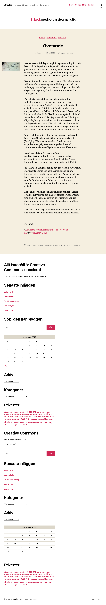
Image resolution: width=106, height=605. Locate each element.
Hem (71, 5)
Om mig (77, 5)
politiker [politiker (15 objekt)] (33, 420)
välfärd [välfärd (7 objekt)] (24, 425)
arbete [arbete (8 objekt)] (6, 412)
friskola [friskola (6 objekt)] (44, 412)
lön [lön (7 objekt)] (8, 416)
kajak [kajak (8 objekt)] (12, 414)
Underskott (9, 297)
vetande (78, 246)
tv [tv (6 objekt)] (26, 423)
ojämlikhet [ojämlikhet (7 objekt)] (45, 416)
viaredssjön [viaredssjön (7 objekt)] (13, 425)
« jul (6, 366)
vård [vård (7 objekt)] (29, 425)
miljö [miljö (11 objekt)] (26, 416)
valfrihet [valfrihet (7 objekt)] (6, 425)
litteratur (52, 38)
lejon (39, 53)
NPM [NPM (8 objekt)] (39, 416)
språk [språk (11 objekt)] (16, 423)
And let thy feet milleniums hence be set (44, 230)
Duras (34, 246)
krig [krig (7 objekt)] (31, 414)
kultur (41, 38)
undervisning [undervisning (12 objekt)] (33, 423)
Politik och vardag (11, 301)
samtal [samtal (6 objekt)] (51, 420)
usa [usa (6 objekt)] (41, 423)
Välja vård (8, 292)
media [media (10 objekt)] (21, 416)
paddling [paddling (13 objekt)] (7, 420)
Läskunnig (8, 311)
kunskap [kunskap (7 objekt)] (35, 414)
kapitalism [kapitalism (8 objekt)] (17, 414)
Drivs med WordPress (29, 599)
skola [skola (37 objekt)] (7, 422)
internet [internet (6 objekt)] (6, 414)
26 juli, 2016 (50, 53)
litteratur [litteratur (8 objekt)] (42, 414)
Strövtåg (8, 5)
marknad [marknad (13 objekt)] (14, 416)
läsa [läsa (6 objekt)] (5, 416)
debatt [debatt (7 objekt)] (16, 412)
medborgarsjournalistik (52, 246)
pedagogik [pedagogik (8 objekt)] (15, 420)
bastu (29, 246)
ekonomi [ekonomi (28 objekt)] (31, 412)
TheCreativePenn (40, 233)
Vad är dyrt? (9, 306)
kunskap (40, 246)
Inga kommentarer (67, 53)
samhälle (63, 38)
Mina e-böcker (88, 5)
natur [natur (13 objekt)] (35, 416)
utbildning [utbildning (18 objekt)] (47, 422)
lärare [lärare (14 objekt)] (49, 414)
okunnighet (65, 246)
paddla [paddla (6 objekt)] (52, 416)
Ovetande (53, 45)
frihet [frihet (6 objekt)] (39, 412)
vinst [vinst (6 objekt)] (19, 425)
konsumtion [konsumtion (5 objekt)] (25, 414)
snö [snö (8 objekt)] (12, 423)
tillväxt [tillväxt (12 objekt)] (22, 423)
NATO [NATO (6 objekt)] (30, 416)
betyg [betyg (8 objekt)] (11, 412)
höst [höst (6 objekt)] (48, 412)
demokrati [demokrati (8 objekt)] (22, 412)
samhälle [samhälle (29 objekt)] (43, 419)
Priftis (72, 246)
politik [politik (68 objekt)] (24, 419)
